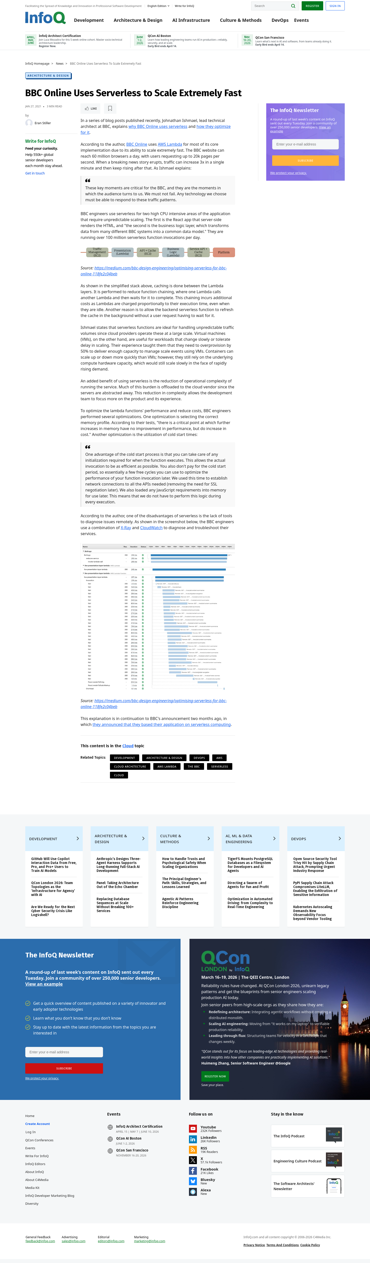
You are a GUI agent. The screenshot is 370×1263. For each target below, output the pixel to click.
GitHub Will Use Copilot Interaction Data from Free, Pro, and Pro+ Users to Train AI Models (53, 869)
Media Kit (32, 1191)
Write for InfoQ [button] (184, 6)
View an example (44, 988)
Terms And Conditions (282, 1249)
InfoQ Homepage (37, 64)
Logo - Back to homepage (45, 18)
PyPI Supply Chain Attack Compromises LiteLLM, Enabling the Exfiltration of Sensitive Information (315, 893)
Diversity (31, 1207)
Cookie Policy (310, 1249)
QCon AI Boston (128, 1143)
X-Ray (126, 527)
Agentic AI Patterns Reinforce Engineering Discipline (180, 907)
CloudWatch (151, 527)
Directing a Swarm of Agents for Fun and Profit (248, 889)
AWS (219, 758)
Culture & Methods (241, 20)
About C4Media (37, 1183)
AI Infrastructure (191, 20)
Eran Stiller (43, 123)
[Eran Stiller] (29, 123)
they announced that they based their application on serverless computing (162, 724)
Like (94, 108)
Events (301, 20)
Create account (37, 1127)
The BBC (194, 766)
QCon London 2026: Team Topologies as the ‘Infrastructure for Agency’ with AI (53, 893)
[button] (305, 160)
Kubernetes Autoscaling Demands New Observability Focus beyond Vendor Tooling (312, 917)
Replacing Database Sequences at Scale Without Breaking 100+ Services (115, 909)
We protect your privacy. (288, 173)
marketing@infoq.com (149, 1245)
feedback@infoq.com (40, 1245)
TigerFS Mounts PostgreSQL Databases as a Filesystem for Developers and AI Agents (250, 869)
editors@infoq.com (111, 1245)
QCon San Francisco (132, 1154)
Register (312, 6)
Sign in (335, 6)
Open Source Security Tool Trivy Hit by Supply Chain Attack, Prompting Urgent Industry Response (315, 869)
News (60, 64)
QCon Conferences (39, 1144)
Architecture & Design (138, 20)
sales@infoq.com (73, 1245)
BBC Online (136, 144)
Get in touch (35, 173)
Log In (31, 1136)
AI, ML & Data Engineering (239, 842)
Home (29, 1120)
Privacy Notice (254, 1249)
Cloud (127, 745)
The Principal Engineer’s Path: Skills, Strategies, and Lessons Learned (184, 887)
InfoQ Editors (35, 1168)
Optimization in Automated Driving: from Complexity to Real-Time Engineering (250, 907)
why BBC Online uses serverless (158, 126)
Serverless (219, 766)
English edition (157, 6)
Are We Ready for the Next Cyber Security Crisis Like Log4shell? (53, 915)
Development (89, 20)
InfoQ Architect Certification (139, 1131)
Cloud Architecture (130, 766)
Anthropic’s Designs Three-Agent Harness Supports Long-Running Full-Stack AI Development (119, 869)
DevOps (280, 20)
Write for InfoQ (37, 1160)
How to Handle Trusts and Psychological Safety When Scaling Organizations (184, 867)
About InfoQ (34, 1176)
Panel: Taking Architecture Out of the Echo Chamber (118, 889)
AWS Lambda (170, 144)
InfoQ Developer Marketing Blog (49, 1199)
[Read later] (110, 108)
